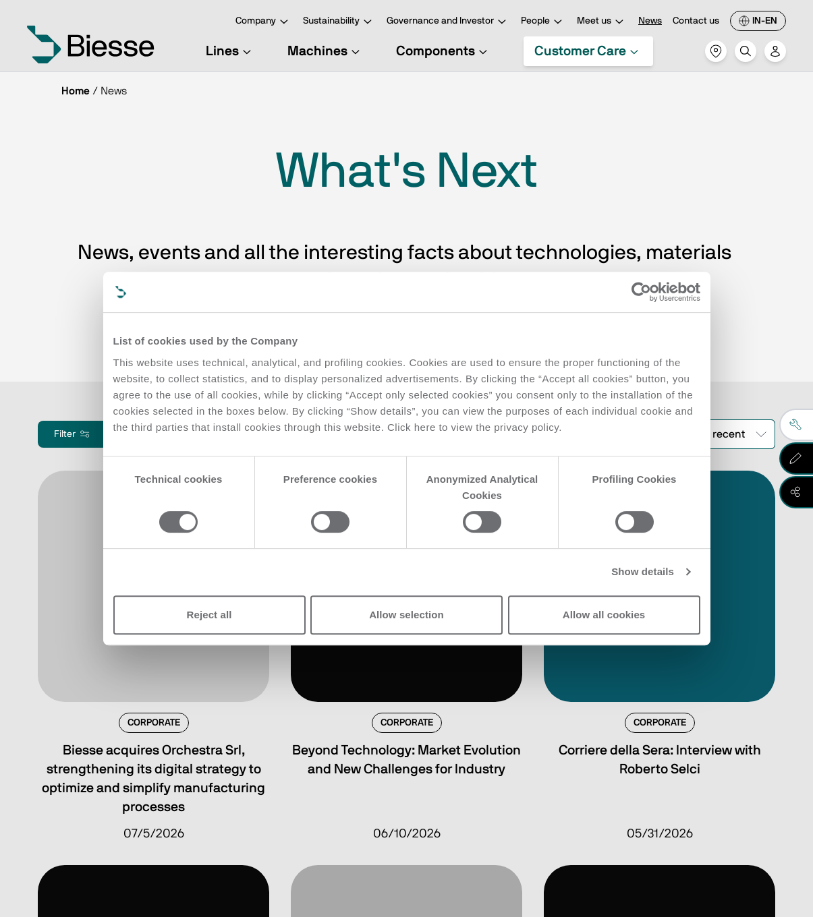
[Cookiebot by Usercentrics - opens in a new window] (641, 292)
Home (75, 91)
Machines (325, 51)
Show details (642, 571)
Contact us (696, 21)
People (543, 22)
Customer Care (588, 51)
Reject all (209, 614)
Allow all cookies (604, 614)
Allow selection (406, 614)
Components (443, 51)
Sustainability (339, 22)
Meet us (602, 22)
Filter (73, 434)
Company (263, 22)
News (650, 21)
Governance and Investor (448, 22)
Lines (230, 51)
